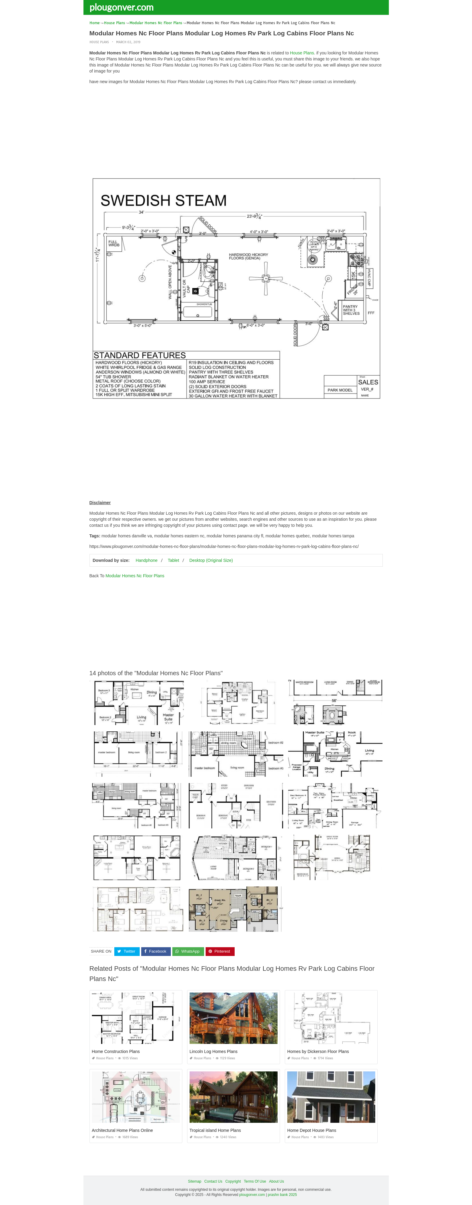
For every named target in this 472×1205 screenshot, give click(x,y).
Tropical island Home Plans (215, 1130)
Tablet (173, 560)
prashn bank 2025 (282, 1195)
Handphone (147, 560)
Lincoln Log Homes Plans (214, 1051)
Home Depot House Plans (311, 1130)
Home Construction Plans (116, 1051)
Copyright (233, 1181)
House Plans (99, 42)
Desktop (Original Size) (211, 560)
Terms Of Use (255, 1181)
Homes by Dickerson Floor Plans (318, 1051)
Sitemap (194, 1181)
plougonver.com (122, 7)
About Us (276, 1181)
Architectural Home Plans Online (122, 1130)
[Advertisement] (236, 131)
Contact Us (213, 1181)
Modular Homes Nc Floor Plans (135, 575)
